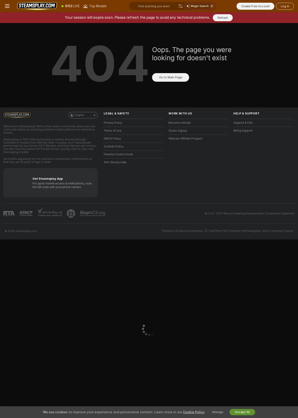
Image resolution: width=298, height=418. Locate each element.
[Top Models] (95, 6)
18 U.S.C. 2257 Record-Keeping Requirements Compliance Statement (249, 213)
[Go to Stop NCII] (93, 213)
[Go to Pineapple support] (71, 213)
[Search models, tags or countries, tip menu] (157, 6)
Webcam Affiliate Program (185, 138)
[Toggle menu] (7, 6)
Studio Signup (178, 130)
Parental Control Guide (118, 154)
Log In (285, 6)
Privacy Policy (113, 122)
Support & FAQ (243, 122)
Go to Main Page (170, 77)
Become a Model (180, 122)
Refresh (223, 17)
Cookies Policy (114, 146)
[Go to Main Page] (37, 6)
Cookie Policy (193, 412)
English (83, 115)
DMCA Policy (112, 138)
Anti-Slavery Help (115, 162)
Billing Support (243, 130)
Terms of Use (112, 130)
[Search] (180, 6)
